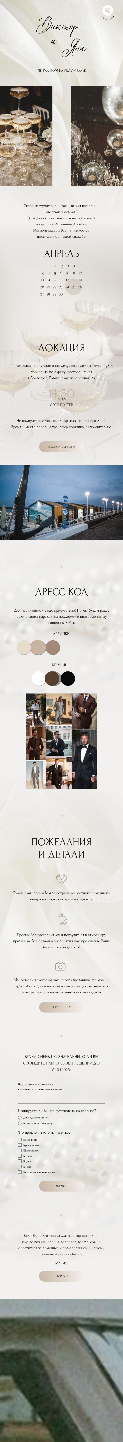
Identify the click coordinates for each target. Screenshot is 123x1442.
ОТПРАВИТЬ (61, 1186)
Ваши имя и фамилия (35, 1084)
